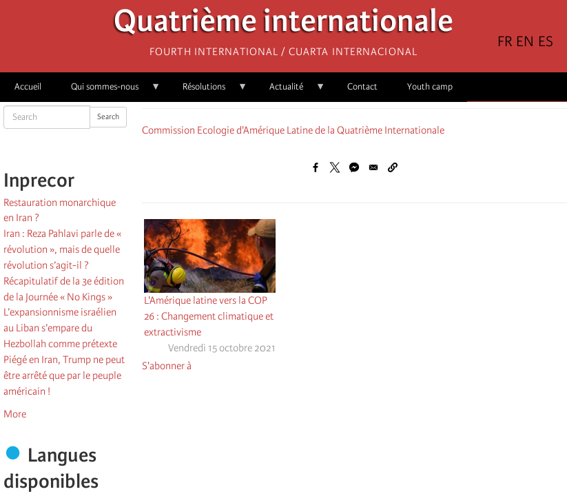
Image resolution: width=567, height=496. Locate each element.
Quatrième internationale (283, 24)
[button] (393, 167)
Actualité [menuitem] (290, 91)
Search (108, 116)
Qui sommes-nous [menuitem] (108, 91)
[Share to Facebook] (315, 167)
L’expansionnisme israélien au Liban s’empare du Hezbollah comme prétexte (60, 328)
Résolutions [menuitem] (207, 91)
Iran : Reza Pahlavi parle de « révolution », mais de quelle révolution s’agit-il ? (62, 249)
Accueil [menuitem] (27, 86)
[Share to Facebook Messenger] (354, 167)
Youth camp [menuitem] (430, 86)
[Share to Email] (373, 167)
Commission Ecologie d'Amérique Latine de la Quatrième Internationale (293, 130)
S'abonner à (167, 366)
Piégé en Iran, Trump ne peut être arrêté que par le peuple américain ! (64, 375)
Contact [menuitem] (362, 86)
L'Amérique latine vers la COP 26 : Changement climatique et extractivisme (209, 316)
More (14, 414)
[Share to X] (335, 167)
